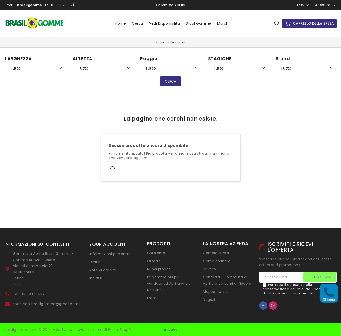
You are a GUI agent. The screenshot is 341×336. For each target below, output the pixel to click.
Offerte (154, 261)
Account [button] (323, 5)
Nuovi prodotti (160, 269)
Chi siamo (156, 253)
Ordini (94, 262)
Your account (107, 244)
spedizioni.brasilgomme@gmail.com (46, 303)
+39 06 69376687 (29, 294)
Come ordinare (217, 261)
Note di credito (102, 270)
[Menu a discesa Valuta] (302, 4)
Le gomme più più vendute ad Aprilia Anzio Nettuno (169, 283)
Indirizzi (95, 278)
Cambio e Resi (216, 253)
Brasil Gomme (198, 23)
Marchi (223, 23)
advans (170, 329)
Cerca (137, 23)
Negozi (209, 299)
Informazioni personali (109, 254)
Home (120, 23)
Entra (152, 297)
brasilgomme (29, 5)
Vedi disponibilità (164, 23)
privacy (209, 269)
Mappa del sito (216, 291)
